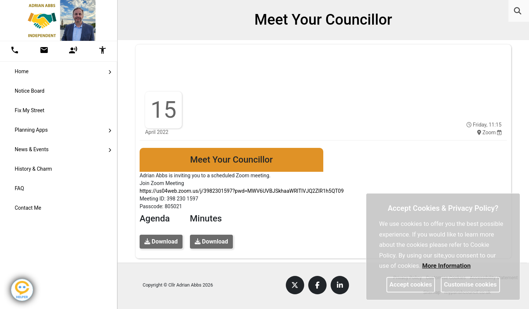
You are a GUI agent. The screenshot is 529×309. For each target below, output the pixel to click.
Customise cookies (470, 284)
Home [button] (63, 71)
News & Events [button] (63, 149)
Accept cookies (410, 284)
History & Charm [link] (33, 169)
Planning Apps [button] (63, 129)
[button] (518, 12)
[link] (517, 11)
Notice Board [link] (29, 91)
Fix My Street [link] (29, 110)
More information (446, 265)
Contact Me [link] (28, 208)
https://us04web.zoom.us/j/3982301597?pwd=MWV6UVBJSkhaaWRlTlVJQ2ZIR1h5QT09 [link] (242, 191)
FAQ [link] (19, 188)
